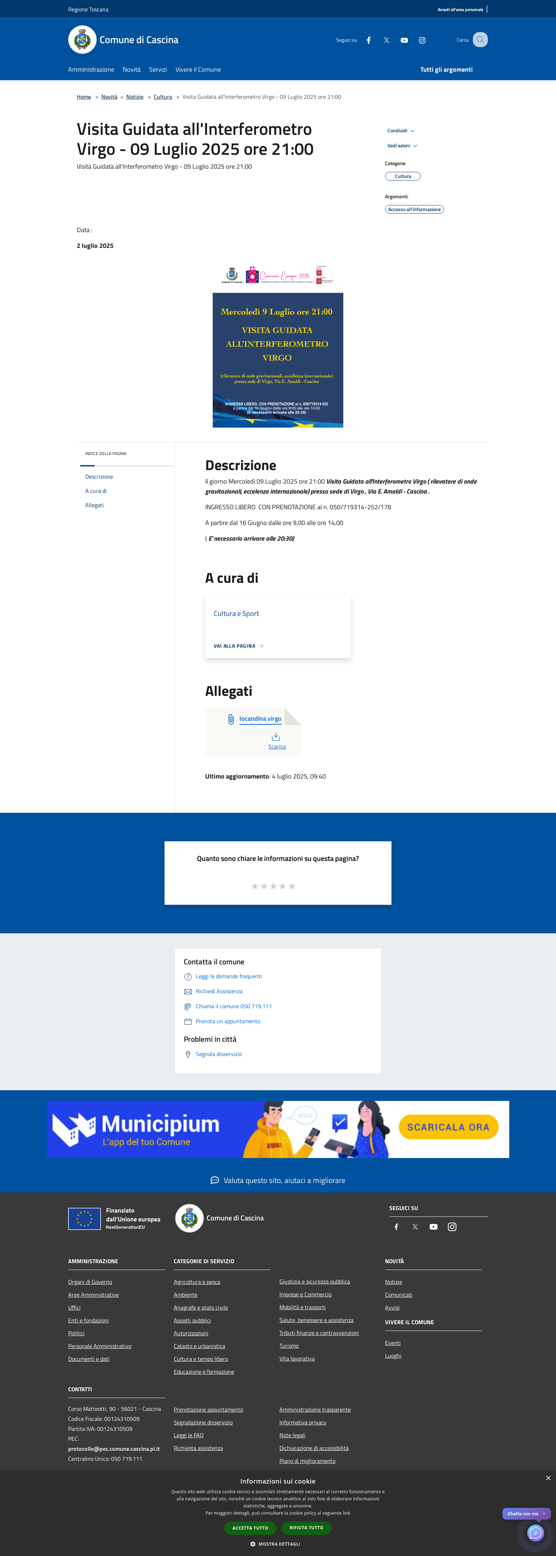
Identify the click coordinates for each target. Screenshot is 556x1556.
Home (84, 96)
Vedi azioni (404, 146)
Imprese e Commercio (305, 1294)
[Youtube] (398, 39)
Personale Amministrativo (99, 1346)
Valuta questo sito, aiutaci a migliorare (278, 1180)
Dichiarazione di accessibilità (314, 1448)
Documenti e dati (89, 1359)
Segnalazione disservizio (203, 1422)
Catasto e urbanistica (199, 1346)
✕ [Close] (544, 1513)
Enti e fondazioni (88, 1320)
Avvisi (392, 1307)
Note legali (292, 1435)
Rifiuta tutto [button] (307, 1528)
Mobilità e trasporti (302, 1307)
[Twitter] (380, 39)
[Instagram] (416, 39)
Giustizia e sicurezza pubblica (314, 1281)
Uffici (74, 1307)
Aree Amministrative (93, 1294)
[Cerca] (479, 39)
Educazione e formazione (204, 1371)
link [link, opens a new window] (346, 1513)
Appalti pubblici (192, 1320)
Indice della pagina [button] (105, 453)
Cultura (163, 96)
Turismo (289, 1345)
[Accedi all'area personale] (460, 9)
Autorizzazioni (191, 1333)
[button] (278, 1543)
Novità (109, 96)
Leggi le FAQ (189, 1435)
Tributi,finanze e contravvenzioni (319, 1332)
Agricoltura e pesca (197, 1281)
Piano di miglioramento (307, 1460)
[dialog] (278, 1513)
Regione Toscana (88, 9)
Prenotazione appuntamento (208, 1409)
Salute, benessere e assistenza (316, 1320)
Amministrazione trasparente (315, 1409)
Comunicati (399, 1294)
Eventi (393, 1342)
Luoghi (393, 1355)
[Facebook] (362, 39)
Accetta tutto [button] (250, 1528)
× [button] (548, 1478)
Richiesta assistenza (198, 1448)
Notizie (134, 96)
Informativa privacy (303, 1422)
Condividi (402, 131)
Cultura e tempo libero (201, 1359)
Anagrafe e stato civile (201, 1307)
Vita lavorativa (297, 1358)
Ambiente (185, 1294)
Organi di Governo (90, 1281)
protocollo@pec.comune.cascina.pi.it (114, 1448)
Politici (76, 1333)
